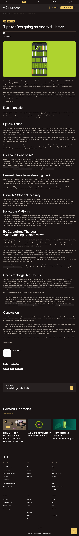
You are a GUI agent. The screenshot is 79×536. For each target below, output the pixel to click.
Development (19, 368)
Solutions (30, 476)
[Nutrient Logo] (11, 7)
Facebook (54, 515)
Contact (54, 499)
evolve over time (30, 199)
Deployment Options (57, 486)
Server (29, 473)
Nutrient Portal (7, 505)
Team (28, 505)
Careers (29, 509)
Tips (12, 368)
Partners (29, 512)
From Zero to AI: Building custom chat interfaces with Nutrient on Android (13, 437)
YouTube (54, 505)
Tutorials (54, 476)
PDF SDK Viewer (7, 470)
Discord (54, 509)
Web (28, 467)
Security (29, 502)
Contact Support (7, 509)
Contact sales (67, 7)
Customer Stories (56, 473)
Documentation (7, 502)
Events (53, 470)
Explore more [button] (8, 413)
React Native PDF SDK (9, 473)
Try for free (55, 7)
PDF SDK (5, 476)
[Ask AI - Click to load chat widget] (74, 531)
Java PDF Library (7, 467)
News (53, 483)
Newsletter (54, 490)
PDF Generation (7, 486)
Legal (28, 515)
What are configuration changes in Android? (39, 434)
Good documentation (9, 112)
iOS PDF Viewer (7, 480)
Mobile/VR (30, 470)
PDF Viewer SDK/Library (9, 483)
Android (6, 368)
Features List (55, 480)
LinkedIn (54, 502)
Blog (53, 467)
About (29, 499)
